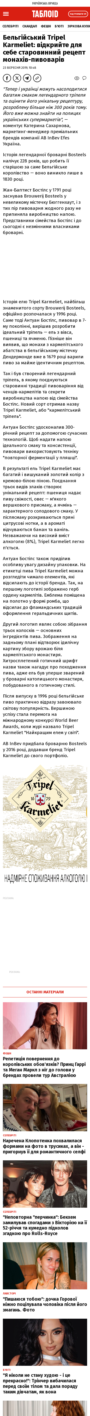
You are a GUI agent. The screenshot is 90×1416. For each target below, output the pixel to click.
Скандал (29, 26)
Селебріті (10, 26)
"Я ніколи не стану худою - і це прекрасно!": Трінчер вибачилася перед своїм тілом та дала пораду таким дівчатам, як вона (40, 1383)
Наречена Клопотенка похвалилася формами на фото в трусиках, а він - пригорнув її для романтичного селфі (44, 1146)
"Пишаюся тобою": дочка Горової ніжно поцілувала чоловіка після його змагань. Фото (45, 1304)
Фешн (46, 26)
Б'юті (59, 26)
